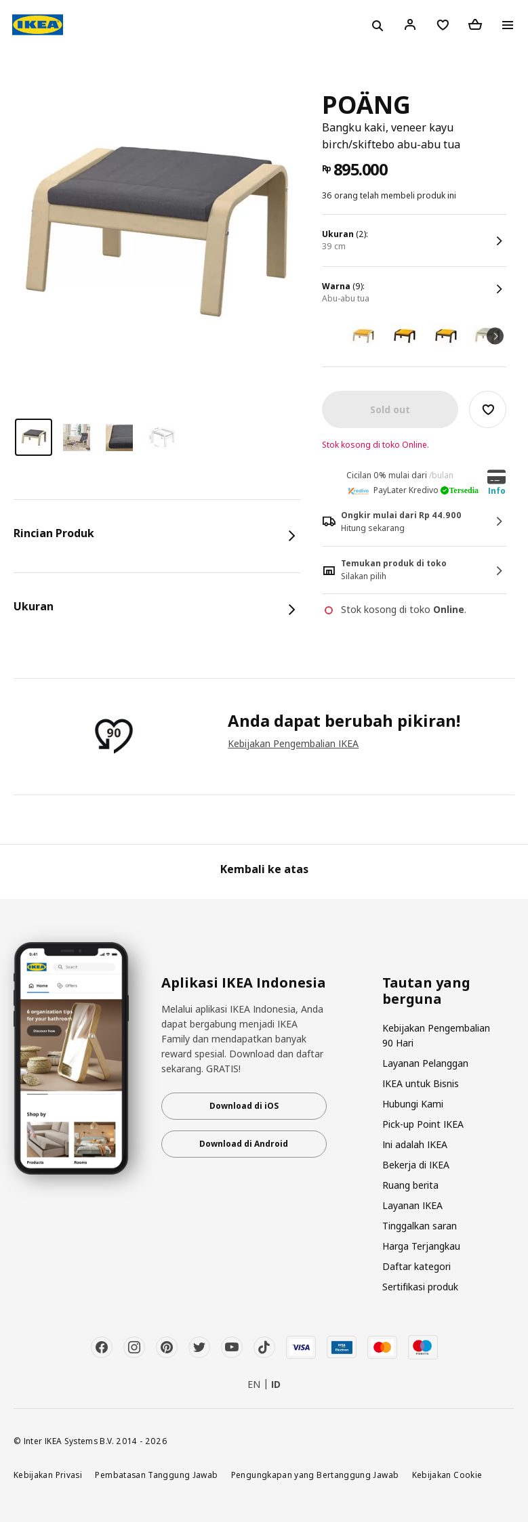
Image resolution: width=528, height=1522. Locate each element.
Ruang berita (410, 1185)
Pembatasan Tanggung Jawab (156, 1474)
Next (495, 335)
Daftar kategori (416, 1266)
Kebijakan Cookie (447, 1474)
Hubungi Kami (412, 1103)
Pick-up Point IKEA (423, 1124)
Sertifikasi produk (420, 1286)
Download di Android (243, 1143)
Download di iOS (244, 1106)
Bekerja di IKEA (415, 1164)
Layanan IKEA (412, 1205)
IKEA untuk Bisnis (420, 1083)
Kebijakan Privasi (48, 1474)
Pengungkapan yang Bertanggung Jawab (315, 1474)
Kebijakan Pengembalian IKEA (293, 743)
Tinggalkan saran (419, 1225)
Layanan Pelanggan (425, 1063)
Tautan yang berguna (426, 991)
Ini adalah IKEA (414, 1144)
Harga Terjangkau (421, 1246)
